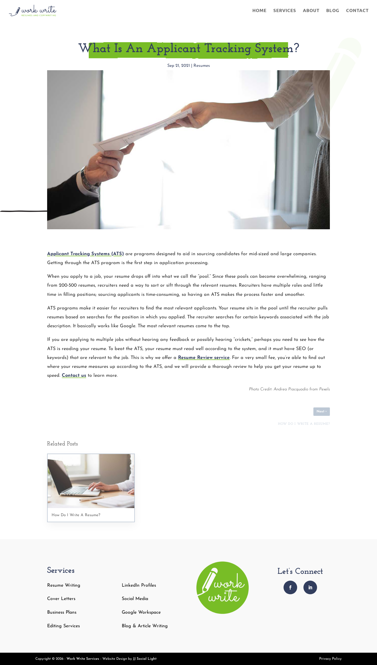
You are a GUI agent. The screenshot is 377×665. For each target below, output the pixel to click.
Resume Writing (63, 585)
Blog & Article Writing (145, 626)
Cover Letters (61, 599)
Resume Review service (204, 357)
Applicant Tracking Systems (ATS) (85, 254)
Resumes (201, 66)
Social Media (135, 599)
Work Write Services (82, 659)
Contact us (74, 375)
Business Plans (61, 612)
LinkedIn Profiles (139, 585)
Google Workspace (141, 612)
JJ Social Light (145, 659)
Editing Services (63, 626)
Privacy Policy (330, 659)
